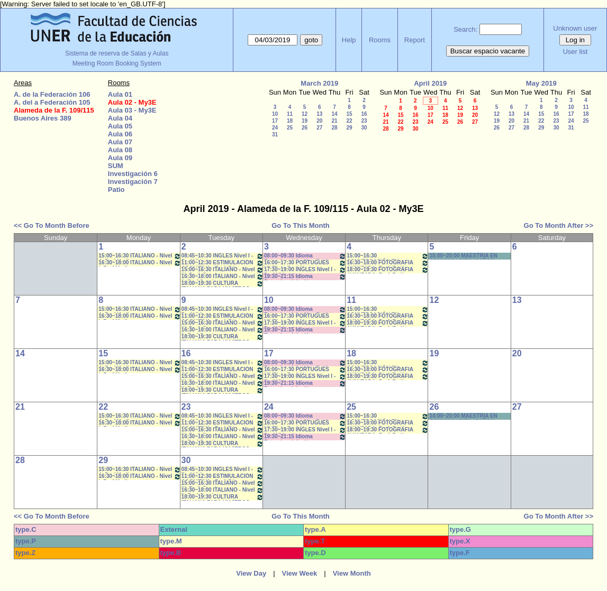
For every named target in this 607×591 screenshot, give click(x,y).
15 (349, 114)
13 (319, 114)
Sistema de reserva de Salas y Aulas (116, 53)
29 (349, 128)
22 (349, 121)
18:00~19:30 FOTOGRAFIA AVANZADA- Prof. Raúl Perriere (388, 269)
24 (275, 128)
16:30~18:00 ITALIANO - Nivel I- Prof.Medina (139, 263)
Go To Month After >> (558, 225)
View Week (300, 573)
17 (275, 121)
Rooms (380, 40)
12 (304, 114)
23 (364, 121)
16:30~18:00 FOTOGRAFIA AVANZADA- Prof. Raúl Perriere (388, 263)
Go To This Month (300, 225)
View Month (352, 573)
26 (304, 128)
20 (319, 121)
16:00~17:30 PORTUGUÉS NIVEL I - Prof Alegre (305, 263)
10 (275, 114)
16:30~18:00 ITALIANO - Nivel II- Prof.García (223, 276)
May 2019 (541, 83)
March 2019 (319, 83)
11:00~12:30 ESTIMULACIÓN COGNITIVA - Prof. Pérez (223, 263)
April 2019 (430, 83)
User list (575, 52)
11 (290, 114)
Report (414, 40)
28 (334, 128)
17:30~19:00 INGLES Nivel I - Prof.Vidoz (305, 269)
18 (290, 121)
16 (364, 114)
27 (319, 128)
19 (304, 121)
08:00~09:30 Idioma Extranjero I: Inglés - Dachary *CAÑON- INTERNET (305, 256)
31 (275, 134)
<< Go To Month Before (51, 225)
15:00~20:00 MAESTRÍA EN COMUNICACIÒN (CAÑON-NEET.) (463, 256)
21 (334, 121)
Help (349, 40)
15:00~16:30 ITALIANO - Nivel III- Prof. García (223, 269)
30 (364, 128)
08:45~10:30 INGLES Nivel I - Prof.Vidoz (223, 256)
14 (334, 114)
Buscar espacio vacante (488, 51)
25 (290, 128)
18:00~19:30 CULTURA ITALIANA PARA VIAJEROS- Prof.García (223, 283)
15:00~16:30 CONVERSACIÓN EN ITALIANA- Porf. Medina (388, 256)
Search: (465, 29)
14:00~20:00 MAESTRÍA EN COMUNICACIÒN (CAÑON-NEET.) (463, 416)
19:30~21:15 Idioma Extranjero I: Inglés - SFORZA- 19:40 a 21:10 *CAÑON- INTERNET (305, 276)
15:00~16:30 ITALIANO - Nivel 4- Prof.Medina (139, 256)
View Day (251, 573)
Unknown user (575, 28)
